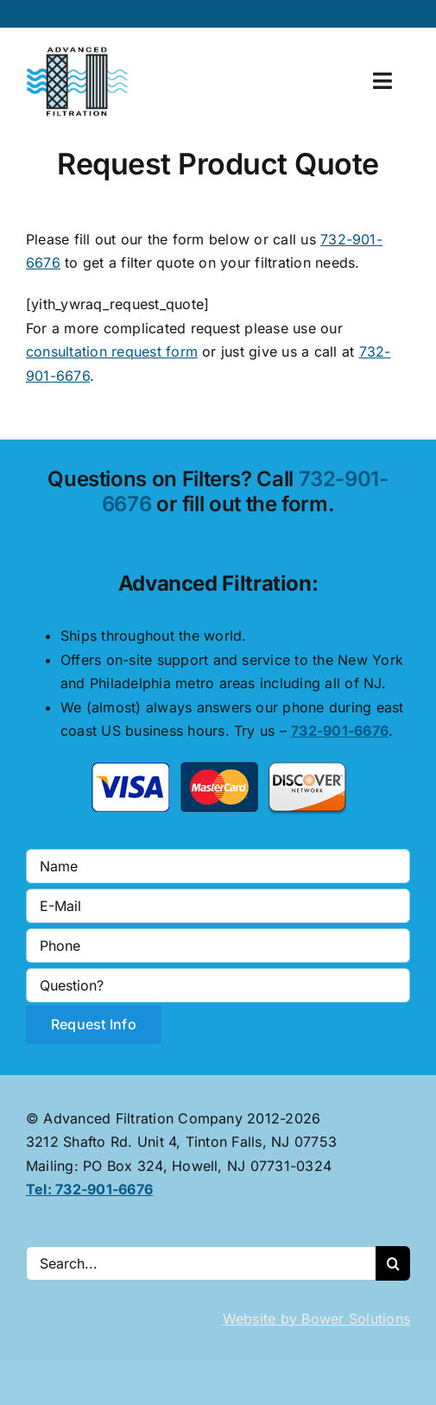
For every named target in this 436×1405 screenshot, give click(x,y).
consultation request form (112, 351)
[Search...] (201, 1263)
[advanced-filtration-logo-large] (79, 51)
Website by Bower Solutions (316, 1318)
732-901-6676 (340, 730)
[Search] (393, 1263)
